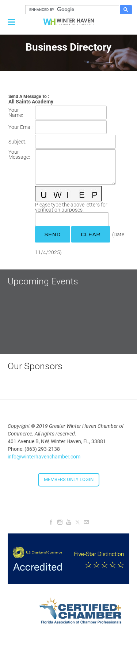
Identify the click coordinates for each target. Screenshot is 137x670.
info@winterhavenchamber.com (44, 457)
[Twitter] (77, 522)
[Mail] (86, 522)
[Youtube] (68, 522)
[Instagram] (59, 522)
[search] (71, 10)
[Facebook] (51, 522)
